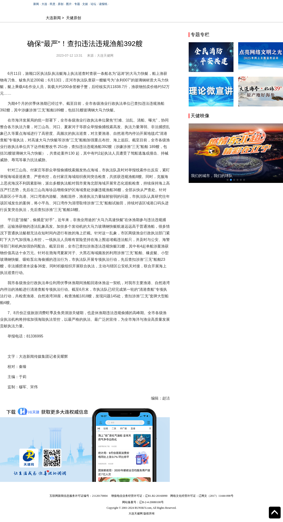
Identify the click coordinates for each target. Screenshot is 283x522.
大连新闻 (53, 18)
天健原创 (73, 18)
